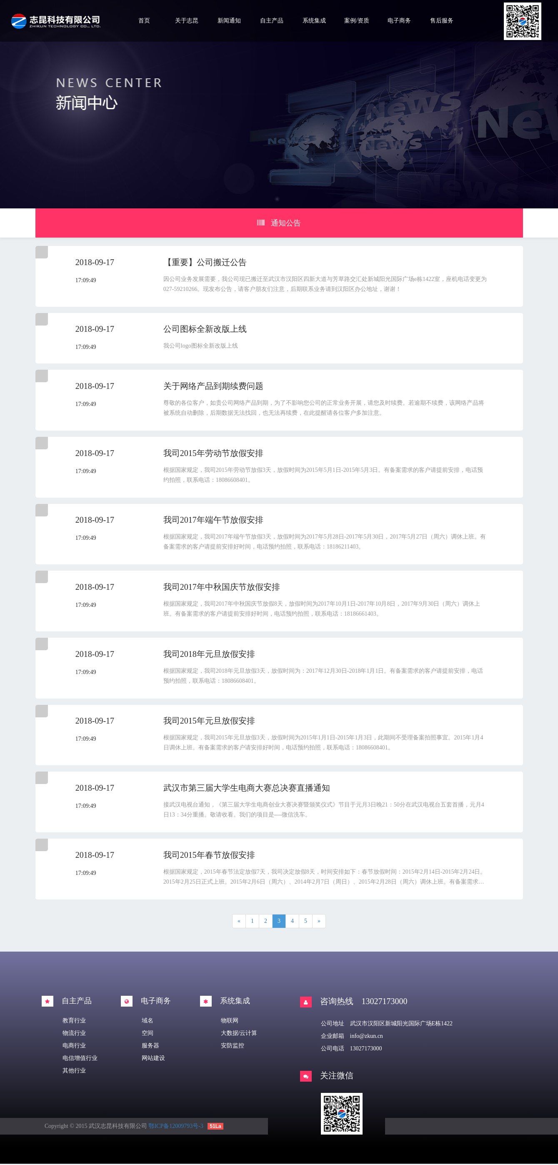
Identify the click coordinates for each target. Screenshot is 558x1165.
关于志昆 (186, 21)
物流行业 (74, 1034)
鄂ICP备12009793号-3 (175, 1127)
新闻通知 (229, 21)
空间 (147, 1034)
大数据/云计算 (239, 1034)
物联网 (229, 1022)
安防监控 (232, 1047)
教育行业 (74, 1022)
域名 (147, 1022)
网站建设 (153, 1059)
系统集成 (314, 21)
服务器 (150, 1047)
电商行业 (74, 1047)
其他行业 (74, 1072)
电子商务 (399, 21)
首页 (144, 21)
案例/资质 (356, 21)
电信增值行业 (80, 1059)
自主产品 (271, 21)
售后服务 (441, 21)
